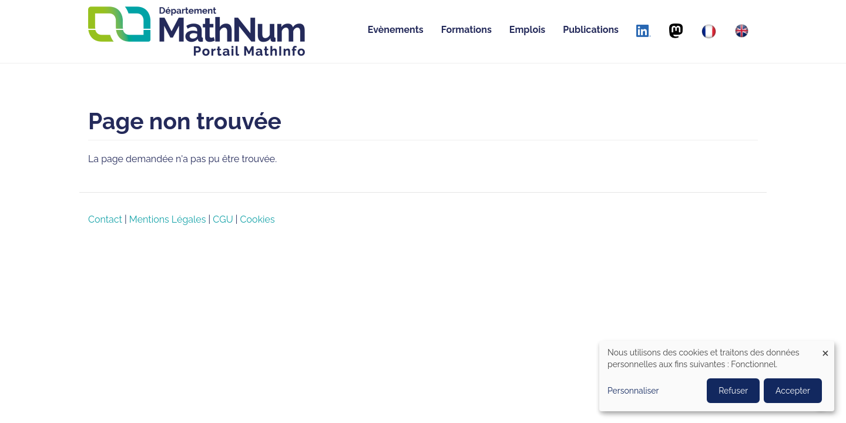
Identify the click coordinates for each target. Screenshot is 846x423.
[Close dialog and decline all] (825, 348)
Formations (466, 29)
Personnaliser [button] (633, 390)
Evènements (396, 29)
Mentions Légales (167, 219)
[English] (742, 31)
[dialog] (716, 376)
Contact (105, 219)
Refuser (733, 390)
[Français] (709, 31)
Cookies (257, 219)
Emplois (527, 29)
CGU (223, 219)
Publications (591, 29)
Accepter (793, 390)
